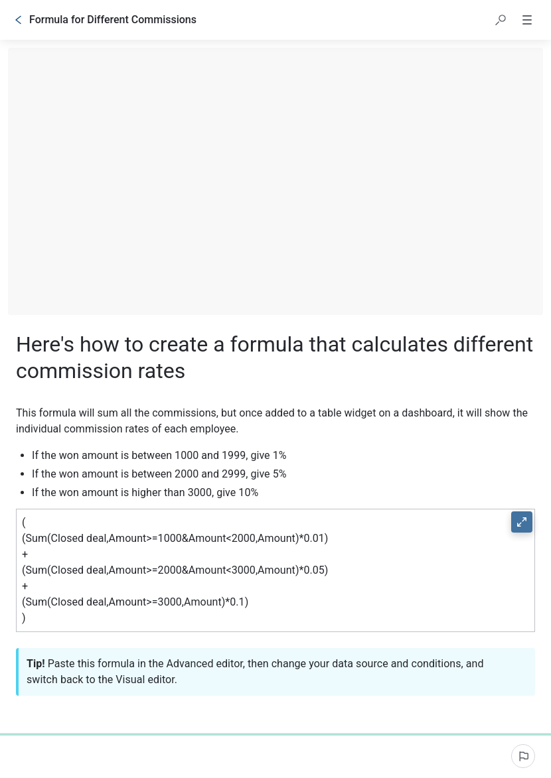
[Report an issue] (523, 756)
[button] (501, 20)
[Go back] (19, 20)
